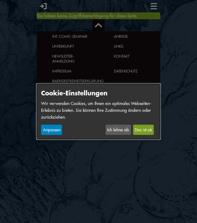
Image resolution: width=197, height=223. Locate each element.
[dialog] (98, 111)
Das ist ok (143, 130)
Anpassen (52, 130)
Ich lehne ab (118, 130)
